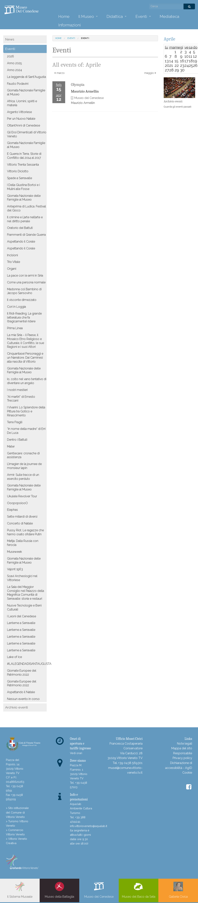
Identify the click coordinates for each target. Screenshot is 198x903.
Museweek (14, 552)
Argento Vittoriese (19, 112)
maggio (150, 72)
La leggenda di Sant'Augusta (26, 77)
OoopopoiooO (17, 503)
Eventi (141, 16)
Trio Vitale (13, 262)
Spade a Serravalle (19, 178)
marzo (59, 72)
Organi (11, 268)
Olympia (77, 84)
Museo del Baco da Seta (138, 890)
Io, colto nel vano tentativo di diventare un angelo (26, 381)
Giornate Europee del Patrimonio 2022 (21, 672)
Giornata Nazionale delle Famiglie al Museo (24, 198)
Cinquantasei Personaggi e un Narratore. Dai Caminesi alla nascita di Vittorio (25, 357)
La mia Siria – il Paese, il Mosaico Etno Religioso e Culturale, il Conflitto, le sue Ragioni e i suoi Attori (25, 341)
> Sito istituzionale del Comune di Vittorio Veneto (17, 812)
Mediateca (169, 16)
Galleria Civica (178, 890)
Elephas (12, 510)
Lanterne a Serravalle (21, 623)
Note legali (184, 743)
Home (64, 16)
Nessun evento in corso (23, 699)
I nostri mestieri (17, 390)
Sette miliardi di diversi (22, 516)
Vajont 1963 (15, 569)
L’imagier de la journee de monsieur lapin (24, 466)
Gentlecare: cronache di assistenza (23, 455)
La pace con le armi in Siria (25, 275)
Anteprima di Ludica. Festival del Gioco (26, 208)
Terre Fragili (14, 422)
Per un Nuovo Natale (21, 118)
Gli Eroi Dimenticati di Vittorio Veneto (26, 134)
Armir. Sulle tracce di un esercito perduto (23, 477)
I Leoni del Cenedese (21, 616)
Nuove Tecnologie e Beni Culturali (24, 607)
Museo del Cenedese (99, 890)
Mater (11, 446)
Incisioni (12, 255)
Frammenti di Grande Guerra (26, 234)
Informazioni (69, 25)
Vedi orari (76, 753)
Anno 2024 (14, 70)
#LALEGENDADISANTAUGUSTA (27, 664)
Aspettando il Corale (21, 241)
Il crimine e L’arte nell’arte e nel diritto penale (25, 219)
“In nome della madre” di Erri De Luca (26, 431)
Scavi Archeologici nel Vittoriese (22, 578)
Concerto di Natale (20, 523)
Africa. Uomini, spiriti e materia (22, 103)
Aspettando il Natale (21, 692)
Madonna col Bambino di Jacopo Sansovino (24, 291)
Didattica (115, 16)
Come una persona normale (26, 282)
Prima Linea (15, 328)
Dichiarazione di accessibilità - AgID (178, 765)
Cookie (187, 772)
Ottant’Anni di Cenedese (23, 125)
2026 (10, 56)
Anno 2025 (14, 63)
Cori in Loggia (16, 306)
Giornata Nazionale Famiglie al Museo (26, 92)
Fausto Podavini (17, 83)
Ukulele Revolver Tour (22, 496)
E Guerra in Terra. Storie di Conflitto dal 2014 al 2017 (24, 156)
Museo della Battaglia (59, 890)
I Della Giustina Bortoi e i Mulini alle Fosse (23, 187)
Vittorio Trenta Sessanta (23, 164)
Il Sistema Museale (19, 890)
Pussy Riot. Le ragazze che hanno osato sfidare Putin (25, 532)
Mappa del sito (181, 748)
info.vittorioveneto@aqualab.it (88, 826)
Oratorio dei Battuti (20, 228)
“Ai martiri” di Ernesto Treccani (21, 398)
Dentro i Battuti (17, 439)
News (9, 39)
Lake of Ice (14, 657)
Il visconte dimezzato (21, 300)
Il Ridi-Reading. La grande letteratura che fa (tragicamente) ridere (24, 317)
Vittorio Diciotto (17, 171)
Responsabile (182, 753)
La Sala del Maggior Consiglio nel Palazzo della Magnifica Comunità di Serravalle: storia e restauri (25, 592)
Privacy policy (182, 758)
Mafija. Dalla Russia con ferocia (22, 543)
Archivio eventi (16, 707)
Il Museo (86, 16)
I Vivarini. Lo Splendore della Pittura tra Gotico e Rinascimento (26, 411)
